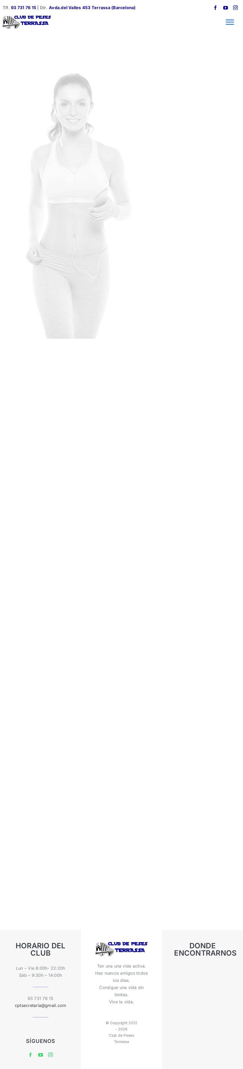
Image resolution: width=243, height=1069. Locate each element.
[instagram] (235, 7)
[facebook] (215, 7)
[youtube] (225, 7)
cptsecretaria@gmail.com (40, 1005)
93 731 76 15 (23, 7)
